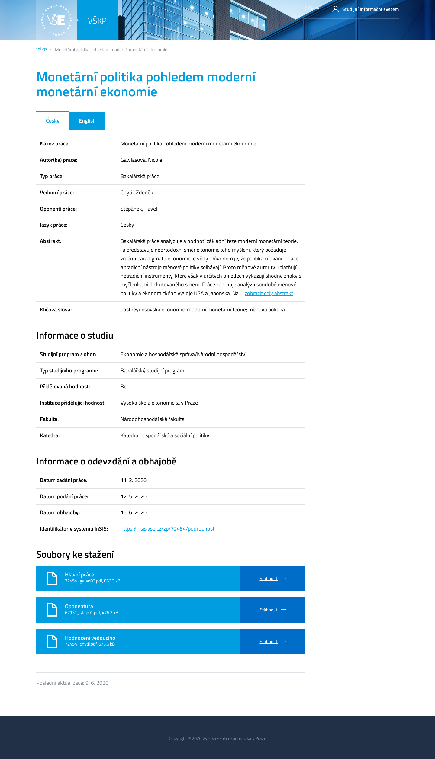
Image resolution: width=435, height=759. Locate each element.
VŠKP (97, 20)
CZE (309, 8)
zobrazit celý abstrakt (269, 293)
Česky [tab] (53, 120)
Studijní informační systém (365, 9)
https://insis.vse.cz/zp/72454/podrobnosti (168, 529)
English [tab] (87, 120)
